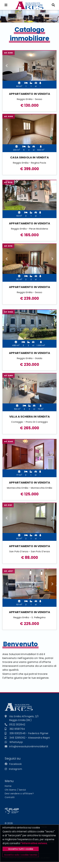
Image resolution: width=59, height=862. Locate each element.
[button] (7, 66)
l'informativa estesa (33, 843)
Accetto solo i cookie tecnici (20, 854)
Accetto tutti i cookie (20, 849)
